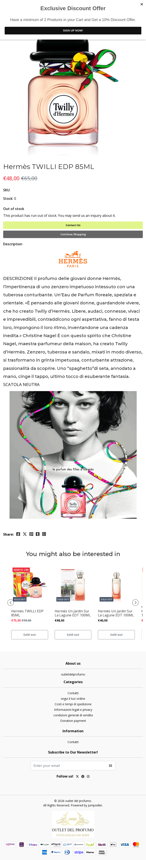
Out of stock (13, 208)
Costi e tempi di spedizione (73, 704)
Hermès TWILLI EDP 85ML (27, 613)
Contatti (73, 693)
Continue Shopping (73, 234)
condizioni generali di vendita (73, 715)
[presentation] (10, 602)
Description (12, 244)
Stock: (8, 198)
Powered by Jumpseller (86, 805)
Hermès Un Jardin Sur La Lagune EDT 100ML (73, 613)
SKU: (6, 190)
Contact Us (73, 225)
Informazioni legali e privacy (73, 710)
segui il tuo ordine (73, 699)
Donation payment (73, 721)
